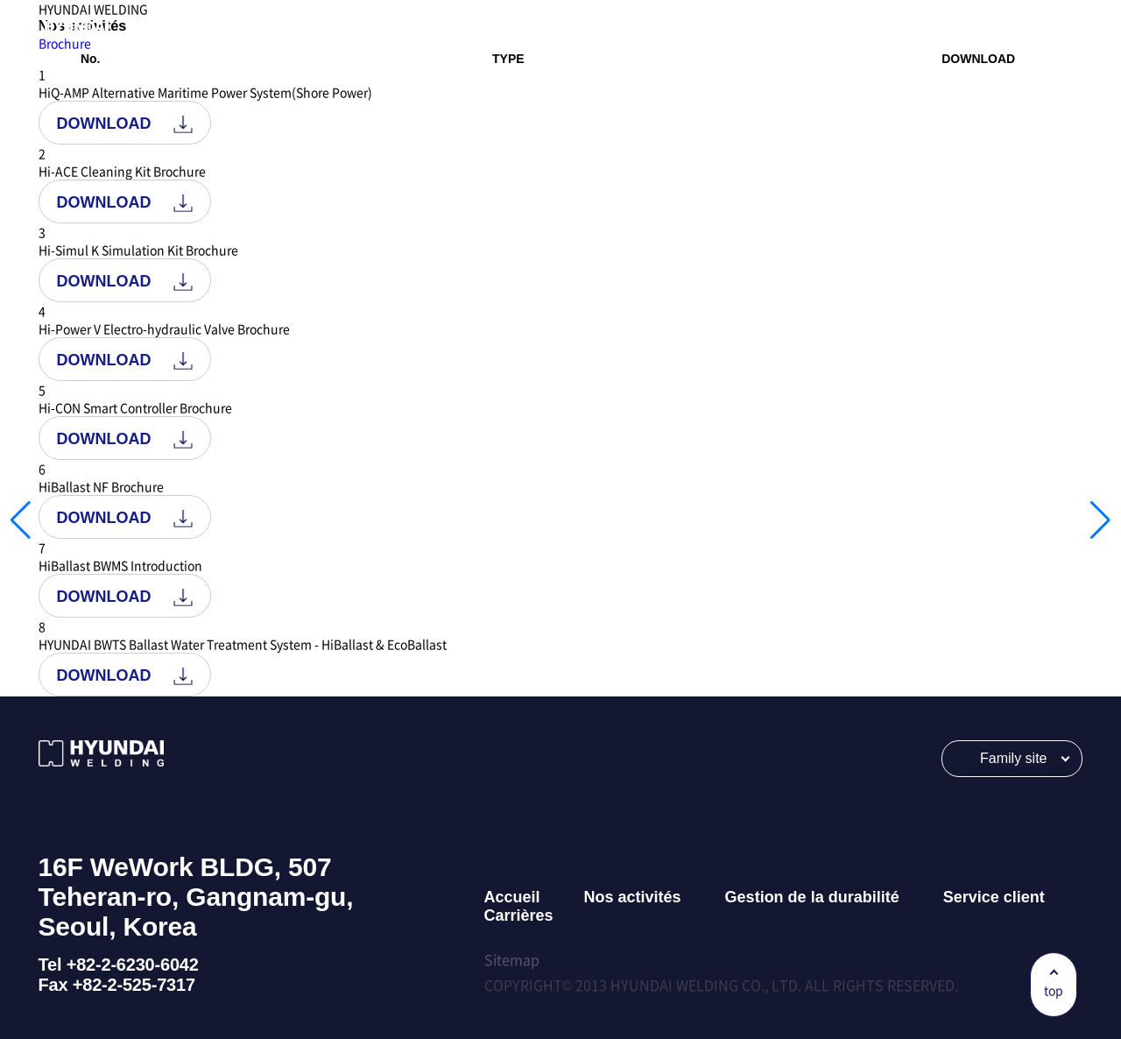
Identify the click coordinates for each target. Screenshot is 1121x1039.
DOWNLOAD (125, 124)
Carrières (518, 915)
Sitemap (511, 959)
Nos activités (632, 897)
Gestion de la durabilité (812, 897)
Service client (994, 897)
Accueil (512, 897)
